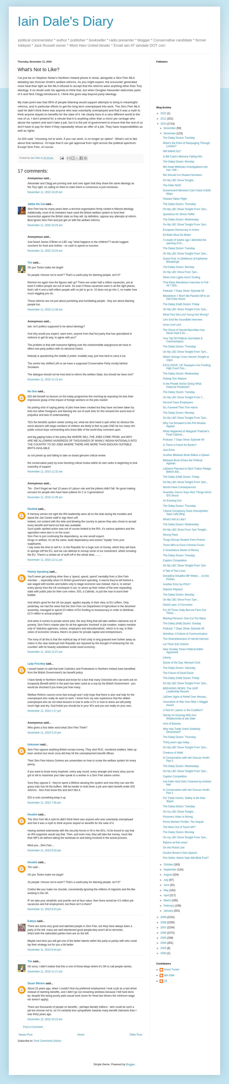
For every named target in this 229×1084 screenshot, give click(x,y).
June (167, 885)
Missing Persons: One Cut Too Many (184, 618)
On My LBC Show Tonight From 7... (184, 397)
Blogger (130, 1064)
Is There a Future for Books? (180, 444)
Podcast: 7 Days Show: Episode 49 (183, 439)
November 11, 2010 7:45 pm (44, 802)
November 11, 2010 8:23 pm (44, 909)
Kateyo (32, 921)
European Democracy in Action (181, 229)
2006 (164, 932)
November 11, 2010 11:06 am (45, 309)
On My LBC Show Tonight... (179, 180)
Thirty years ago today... (177, 742)
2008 (164, 922)
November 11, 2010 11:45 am (45, 497)
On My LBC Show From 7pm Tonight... (185, 529)
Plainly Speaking (38, 571)
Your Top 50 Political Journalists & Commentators (183, 340)
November (170, 133)
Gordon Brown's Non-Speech (180, 852)
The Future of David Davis (178, 673)
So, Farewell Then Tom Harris (180, 407)
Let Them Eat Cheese (176, 644)
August (168, 874)
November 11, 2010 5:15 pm (44, 732)
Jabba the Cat (36, 204)
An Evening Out (172, 500)
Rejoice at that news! (175, 842)
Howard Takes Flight (175, 198)
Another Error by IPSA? (176, 584)
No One (32, 391)
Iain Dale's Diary (65, 21)
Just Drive (169, 450)
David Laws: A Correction (177, 604)
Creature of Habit (173, 752)
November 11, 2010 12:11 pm (45, 559)
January (169, 910)
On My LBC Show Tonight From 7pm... (185, 209)
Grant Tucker (171, 969)
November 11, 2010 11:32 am (45, 471)
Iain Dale (169, 975)
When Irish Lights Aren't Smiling (181, 277)
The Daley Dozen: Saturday (179, 667)
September (170, 869)
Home (81, 1034)
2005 (164, 937)
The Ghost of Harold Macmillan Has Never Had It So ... (184, 331)
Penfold (32, 509)
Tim (30, 262)
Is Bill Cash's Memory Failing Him (182, 156)
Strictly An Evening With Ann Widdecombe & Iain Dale (179, 717)
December (170, 128)
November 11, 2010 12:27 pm (45, 651)
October (169, 864)
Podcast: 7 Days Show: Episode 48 (183, 628)
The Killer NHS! (172, 185)
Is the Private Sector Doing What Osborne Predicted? (182, 385)
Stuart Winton (36, 983)
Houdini (32, 814)
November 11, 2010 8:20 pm (44, 850)
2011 (164, 118)
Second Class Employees (178, 402)
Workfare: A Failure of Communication (185, 633)
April (167, 895)
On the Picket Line (174, 847)
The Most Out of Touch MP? (179, 827)
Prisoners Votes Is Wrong (178, 816)
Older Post (135, 1034)
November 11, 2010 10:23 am (45, 225)
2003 (164, 948)
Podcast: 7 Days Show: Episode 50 (183, 290)
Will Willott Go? (172, 151)
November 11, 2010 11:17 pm (45, 971)
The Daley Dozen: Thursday (179, 204)
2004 (164, 942)
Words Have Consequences (179, 487)
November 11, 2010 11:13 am (45, 379)
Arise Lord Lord (172, 324)
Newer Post (25, 1034)
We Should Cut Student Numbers (182, 175)
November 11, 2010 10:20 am (45, 192)
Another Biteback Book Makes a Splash (186, 455)
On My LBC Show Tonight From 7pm (184, 565)
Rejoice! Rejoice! (173, 589)
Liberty (167, 657)
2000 (164, 953)
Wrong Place (170, 534)
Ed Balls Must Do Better (177, 234)
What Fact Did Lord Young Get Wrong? (186, 314)
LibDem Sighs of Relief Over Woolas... (185, 696)
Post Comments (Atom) (47, 1040)
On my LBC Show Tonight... (179, 811)
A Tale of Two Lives (174, 570)
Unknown (33, 744)
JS (165, 981)
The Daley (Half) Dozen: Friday (181, 304)
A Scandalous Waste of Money (181, 550)
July (166, 879)
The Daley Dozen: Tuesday (179, 137)
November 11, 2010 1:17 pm (44, 710)
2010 (164, 123)
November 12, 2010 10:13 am (45, 1019)
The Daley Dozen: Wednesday (181, 219)
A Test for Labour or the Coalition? (183, 710)
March (168, 900)
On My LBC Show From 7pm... (181, 272)
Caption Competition (175, 560)
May (166, 890)
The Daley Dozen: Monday (178, 161)
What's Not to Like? (174, 519)
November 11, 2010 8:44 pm (44, 949)
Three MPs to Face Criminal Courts (183, 545)
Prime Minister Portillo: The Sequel (183, 821)
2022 (164, 113)
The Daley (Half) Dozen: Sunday (182, 623)
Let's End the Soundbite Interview (182, 319)
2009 (164, 917)
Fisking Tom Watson (175, 378)
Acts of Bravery (172, 723)
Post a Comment (33, 1027)
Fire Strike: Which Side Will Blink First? (186, 857)
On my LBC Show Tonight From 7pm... (185, 837)
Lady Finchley (36, 663)
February (169, 905)
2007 (164, 927)
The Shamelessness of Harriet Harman (186, 638)
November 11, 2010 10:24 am (45, 250)
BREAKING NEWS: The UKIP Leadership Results (180, 690)
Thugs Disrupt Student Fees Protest (184, 539)
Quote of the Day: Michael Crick (181, 662)
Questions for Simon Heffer (179, 214)
